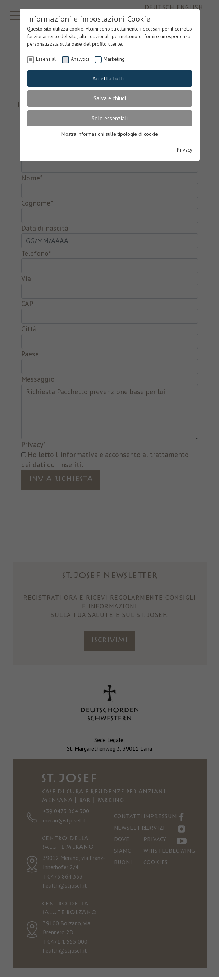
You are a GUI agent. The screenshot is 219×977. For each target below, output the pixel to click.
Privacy (184, 150)
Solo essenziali (110, 118)
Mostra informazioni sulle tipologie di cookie (109, 134)
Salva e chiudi (109, 98)
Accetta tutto (109, 78)
